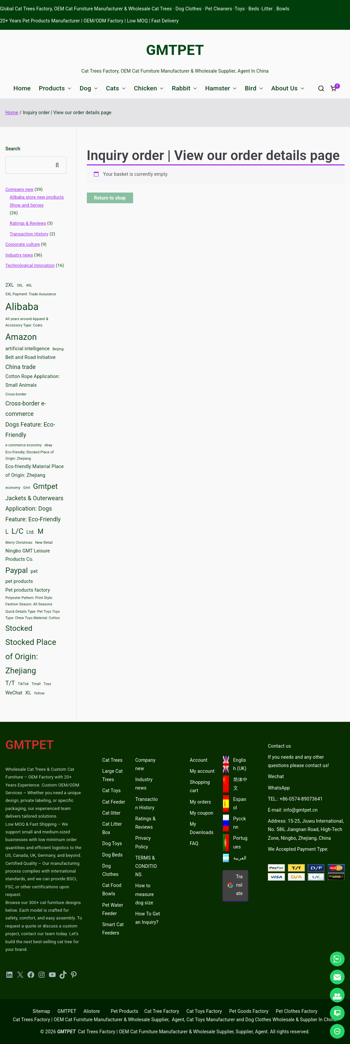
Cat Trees (112, 760)
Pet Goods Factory (249, 1011)
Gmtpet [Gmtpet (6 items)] (45, 486)
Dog (88, 88)
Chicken (149, 88)
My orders (200, 802)
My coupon (201, 813)
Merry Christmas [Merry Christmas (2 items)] (19, 542)
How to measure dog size (144, 894)
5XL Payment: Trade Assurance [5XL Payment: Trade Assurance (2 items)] (30, 294)
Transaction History (29, 233)
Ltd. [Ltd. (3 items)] (30, 532)
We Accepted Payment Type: (298, 849)
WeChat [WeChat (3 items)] (13, 693)
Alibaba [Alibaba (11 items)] (22, 306)
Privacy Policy (143, 842)
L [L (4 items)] (7, 531)
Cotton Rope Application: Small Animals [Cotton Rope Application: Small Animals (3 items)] (32, 381)
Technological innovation (30, 265)
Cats (116, 88)
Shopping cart (200, 786)
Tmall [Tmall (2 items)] (36, 684)
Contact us (279, 746)
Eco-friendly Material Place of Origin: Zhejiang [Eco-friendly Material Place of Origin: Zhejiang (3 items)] (34, 471)
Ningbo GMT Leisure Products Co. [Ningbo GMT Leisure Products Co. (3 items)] (27, 555)
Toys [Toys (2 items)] (47, 684)
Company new (19, 189)
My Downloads (202, 828)
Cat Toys (111, 790)
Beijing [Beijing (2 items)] (58, 349)
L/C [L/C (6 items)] (17, 531)
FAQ (194, 843)
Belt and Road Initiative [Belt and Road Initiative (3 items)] (30, 357)
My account (202, 771)
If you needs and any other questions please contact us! (298, 761)
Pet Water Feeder (112, 909)
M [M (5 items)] (41, 531)
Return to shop (110, 198)
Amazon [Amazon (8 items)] (21, 337)
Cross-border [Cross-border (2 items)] (15, 394)
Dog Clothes (110, 870)
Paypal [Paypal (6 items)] (16, 570)
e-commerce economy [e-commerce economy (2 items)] (23, 445)
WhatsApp (279, 788)
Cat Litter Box (112, 828)
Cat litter (111, 813)
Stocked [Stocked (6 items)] (19, 628)
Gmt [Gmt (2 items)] (26, 488)
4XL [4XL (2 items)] (29, 285)
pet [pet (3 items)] (34, 571)
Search (12, 148)
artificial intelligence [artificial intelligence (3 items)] (27, 349)
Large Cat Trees (112, 775)
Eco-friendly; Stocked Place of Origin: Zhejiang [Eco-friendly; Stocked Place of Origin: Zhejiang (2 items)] (29, 455)
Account (199, 760)
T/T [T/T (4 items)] (10, 683)
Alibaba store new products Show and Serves (37, 201)
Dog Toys (112, 843)
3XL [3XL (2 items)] (20, 285)
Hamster (221, 88)
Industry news (19, 254)
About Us (287, 88)
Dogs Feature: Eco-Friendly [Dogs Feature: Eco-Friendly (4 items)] (30, 430)
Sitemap (41, 1011)
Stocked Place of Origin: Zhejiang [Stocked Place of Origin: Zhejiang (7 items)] (30, 656)
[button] (68, 88)
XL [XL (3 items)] (28, 693)
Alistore (91, 1011)
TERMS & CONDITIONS (146, 866)
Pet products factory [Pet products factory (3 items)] (27, 590)
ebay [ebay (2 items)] (48, 445)
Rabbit (184, 88)
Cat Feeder (113, 802)
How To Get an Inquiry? (147, 918)
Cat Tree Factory (161, 1011)
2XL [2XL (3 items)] (9, 285)
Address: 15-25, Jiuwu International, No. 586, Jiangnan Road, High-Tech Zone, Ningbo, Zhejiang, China (306, 829)
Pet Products (124, 1011)
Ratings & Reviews (28, 223)
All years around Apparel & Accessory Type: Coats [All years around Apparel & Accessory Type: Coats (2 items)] (26, 322)
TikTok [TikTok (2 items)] (23, 684)
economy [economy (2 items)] (12, 488)
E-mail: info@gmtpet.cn (292, 810)
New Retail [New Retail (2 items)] (44, 542)
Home (22, 88)
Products (55, 88)
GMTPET (175, 50)
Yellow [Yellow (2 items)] (39, 693)
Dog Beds (112, 854)
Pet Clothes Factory (296, 1011)
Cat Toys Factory (204, 1011)
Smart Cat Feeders (113, 929)
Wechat (276, 776)
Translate (235, 885)
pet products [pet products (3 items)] (19, 581)
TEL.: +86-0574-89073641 (295, 799)
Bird (254, 88)
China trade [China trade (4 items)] (20, 367)
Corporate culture (22, 244)
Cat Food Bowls (111, 889)
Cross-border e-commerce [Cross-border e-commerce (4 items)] (25, 409)
